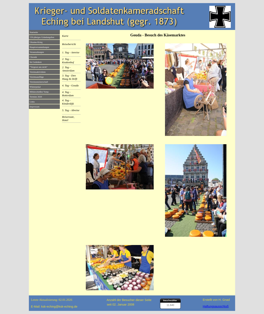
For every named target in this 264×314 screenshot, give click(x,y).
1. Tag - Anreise (70, 52)
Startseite (34, 32)
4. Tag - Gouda (70, 85)
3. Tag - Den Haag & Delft (69, 77)
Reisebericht (69, 44)
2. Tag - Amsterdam (68, 69)
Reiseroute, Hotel (68, 118)
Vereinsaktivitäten (38, 72)
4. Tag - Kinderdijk (68, 102)
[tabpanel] (158, 35)
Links (32, 102)
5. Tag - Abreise (70, 110)
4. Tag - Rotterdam (68, 93)
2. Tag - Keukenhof (68, 60)
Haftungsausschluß (216, 306)
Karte (65, 35)
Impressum (34, 107)
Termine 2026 (36, 97)
